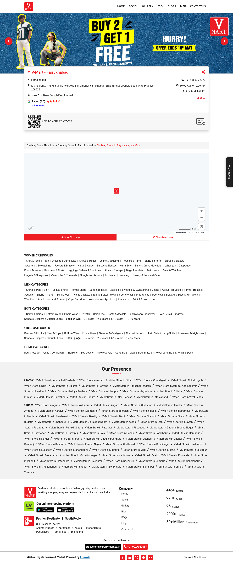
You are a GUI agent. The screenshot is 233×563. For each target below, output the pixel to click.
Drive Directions (70, 237)
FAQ (160, 6)
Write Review (38, 105)
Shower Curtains (162, 352)
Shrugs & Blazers (174, 260)
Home (121, 6)
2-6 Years (102, 318)
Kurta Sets (126, 265)
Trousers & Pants (131, 260)
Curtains (120, 352)
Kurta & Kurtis (86, 265)
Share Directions (163, 237)
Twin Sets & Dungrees (170, 314)
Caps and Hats (76, 299)
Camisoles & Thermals (64, 275)
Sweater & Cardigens (93, 314)
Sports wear (126, 294)
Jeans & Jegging (109, 260)
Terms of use (181, 233)
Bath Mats (144, 352)
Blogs (172, 6)
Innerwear (123, 299)
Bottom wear (53, 314)
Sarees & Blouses (106, 265)
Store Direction (194, 91)
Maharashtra (93, 527)
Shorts (40, 294)
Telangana (77, 531)
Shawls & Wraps (113, 270)
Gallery (147, 6)
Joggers (28, 294)
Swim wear (153, 270)
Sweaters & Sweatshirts (37, 265)
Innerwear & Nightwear (142, 314)
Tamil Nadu (60, 531)
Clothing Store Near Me (40, 145)
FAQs (124, 517)
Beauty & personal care (146, 275)
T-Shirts (28, 289)
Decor (190, 352)
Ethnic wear (63, 294)
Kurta (50, 294)
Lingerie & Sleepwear (36, 275)
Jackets (114, 289)
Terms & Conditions (195, 557)
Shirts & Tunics (87, 260)
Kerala (78, 527)
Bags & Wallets (134, 270)
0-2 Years (89, 318)
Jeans (155, 289)
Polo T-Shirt (42, 289)
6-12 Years (117, 318)
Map (183, 6)
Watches (29, 299)
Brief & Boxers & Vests (145, 299)
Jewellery (124, 275)
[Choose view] (201, 226)
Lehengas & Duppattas (178, 265)
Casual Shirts (60, 289)
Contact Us (198, 6)
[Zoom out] (201, 217)
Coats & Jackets (117, 314)
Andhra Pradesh (45, 527)
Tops (46, 260)
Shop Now (229, 172)
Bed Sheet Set (32, 352)
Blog (124, 511)
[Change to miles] (187, 229)
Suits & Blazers (98, 289)
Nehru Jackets (82, 294)
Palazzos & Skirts (54, 270)
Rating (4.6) (38, 101)
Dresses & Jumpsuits (64, 260)
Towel (131, 352)
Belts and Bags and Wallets (182, 294)
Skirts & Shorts (153, 260)
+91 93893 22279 (195, 79)
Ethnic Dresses (32, 270)
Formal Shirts (78, 289)
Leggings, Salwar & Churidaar (84, 270)
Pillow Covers (104, 352)
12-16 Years (133, 318)
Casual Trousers (171, 289)
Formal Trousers (193, 289)
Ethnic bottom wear (104, 294)
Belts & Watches (172, 270)
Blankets (73, 352)
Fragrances (142, 294)
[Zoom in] (201, 211)
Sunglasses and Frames (51, 299)
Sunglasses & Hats (91, 275)
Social (133, 6)
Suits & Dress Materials (148, 265)
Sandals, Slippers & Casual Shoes (43, 318)
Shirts (39, 314)
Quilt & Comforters (53, 352)
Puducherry (42, 531)
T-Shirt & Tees (32, 260)
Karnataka (64, 527)
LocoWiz (85, 557)
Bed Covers (87, 352)
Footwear (110, 275)
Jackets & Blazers (64, 265)
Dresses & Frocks (34, 333)
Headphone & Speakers (102, 299)
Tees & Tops (54, 333)
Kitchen (179, 352)
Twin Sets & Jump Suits (161, 333)
